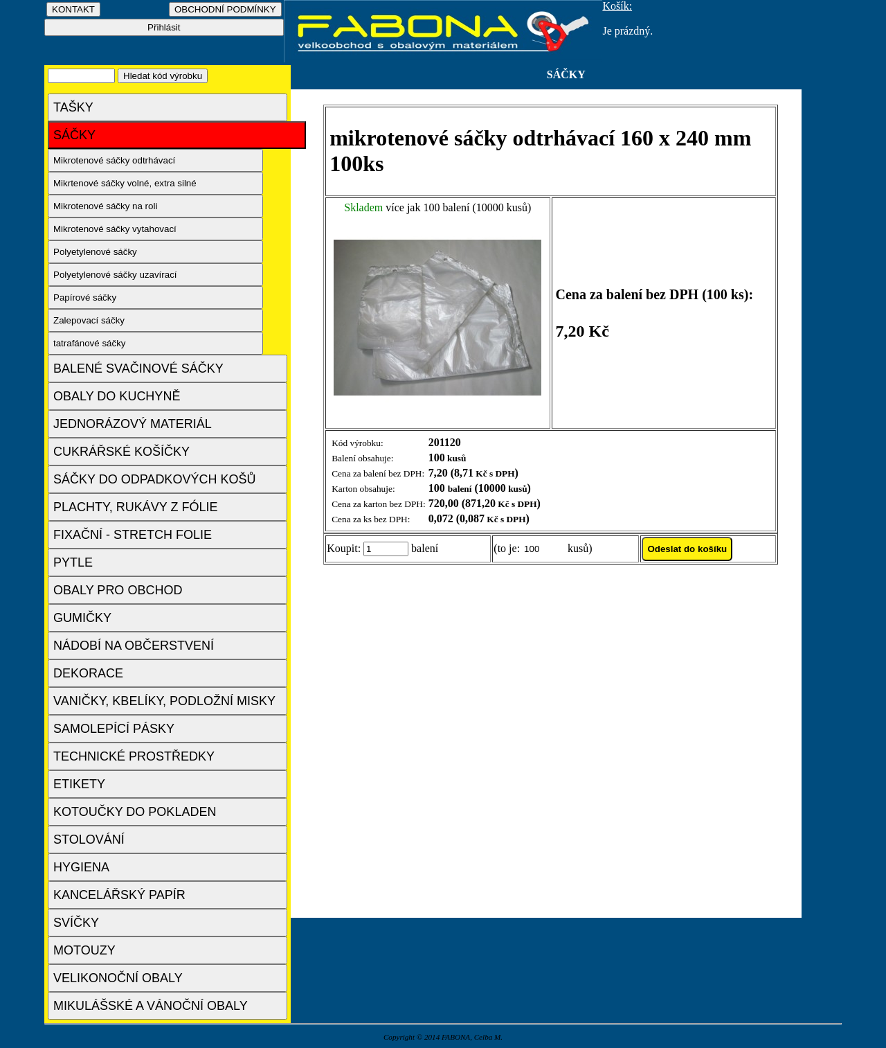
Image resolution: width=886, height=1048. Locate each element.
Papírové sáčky (84, 297)
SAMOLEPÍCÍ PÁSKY (113, 729)
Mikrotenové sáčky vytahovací (115, 229)
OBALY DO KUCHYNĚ (116, 396)
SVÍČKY (76, 923)
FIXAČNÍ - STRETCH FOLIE (132, 535)
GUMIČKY (82, 618)
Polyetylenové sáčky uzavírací (115, 274)
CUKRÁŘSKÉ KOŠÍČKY (121, 452)
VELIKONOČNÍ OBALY (118, 978)
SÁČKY (74, 135)
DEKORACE (88, 673)
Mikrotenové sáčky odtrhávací (114, 160)
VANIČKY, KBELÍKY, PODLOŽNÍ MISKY (164, 701)
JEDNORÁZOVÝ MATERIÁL (132, 424)
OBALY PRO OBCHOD (117, 590)
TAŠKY (73, 107)
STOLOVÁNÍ (89, 839)
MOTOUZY (84, 950)
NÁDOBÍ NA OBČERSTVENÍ (133, 645)
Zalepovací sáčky (89, 320)
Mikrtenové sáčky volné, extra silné (125, 183)
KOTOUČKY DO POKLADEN (134, 812)
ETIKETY (79, 784)
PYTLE (73, 562)
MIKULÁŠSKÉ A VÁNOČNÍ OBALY (150, 1006)
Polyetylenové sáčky (95, 252)
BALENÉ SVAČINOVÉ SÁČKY (138, 368)
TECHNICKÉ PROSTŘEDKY (134, 756)
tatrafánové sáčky (89, 343)
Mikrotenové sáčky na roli (105, 206)
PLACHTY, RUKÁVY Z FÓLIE (135, 507)
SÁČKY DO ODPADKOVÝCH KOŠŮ (154, 479)
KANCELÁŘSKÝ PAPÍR (119, 895)
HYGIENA (81, 867)
